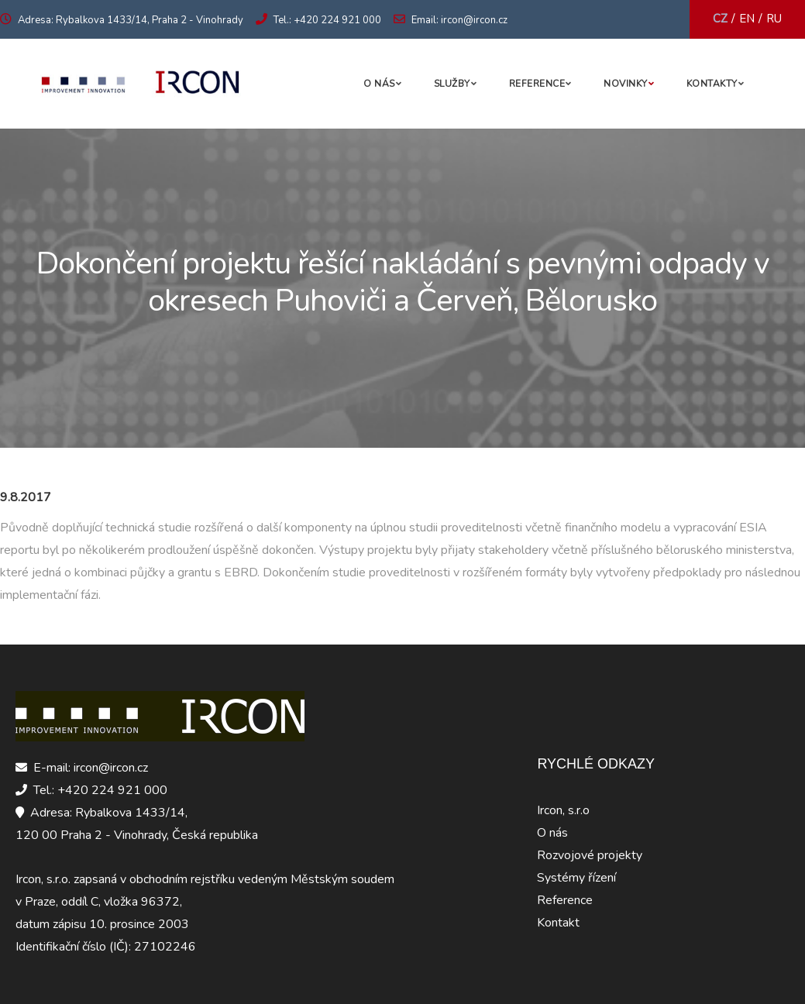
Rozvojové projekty (589, 855)
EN (747, 18)
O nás (379, 83)
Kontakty (712, 83)
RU (774, 18)
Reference (537, 83)
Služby (452, 83)
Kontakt (558, 922)
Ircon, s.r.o (563, 810)
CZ (720, 18)
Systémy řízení (576, 877)
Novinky (626, 83)
